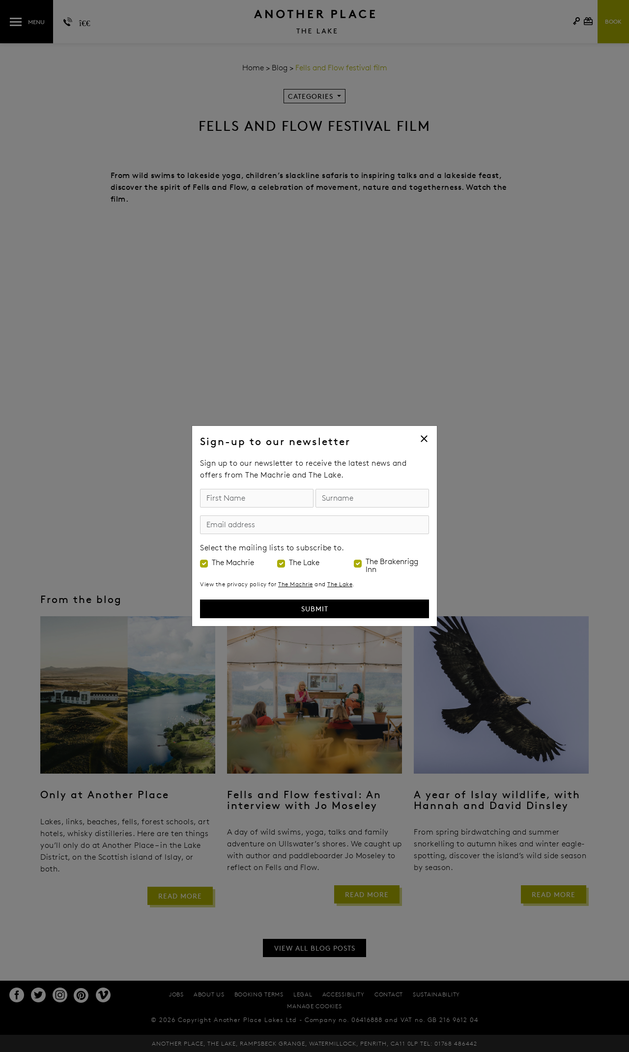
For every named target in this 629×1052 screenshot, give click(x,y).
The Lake (304, 563)
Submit (314, 608)
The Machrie (233, 563)
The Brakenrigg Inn (392, 565)
